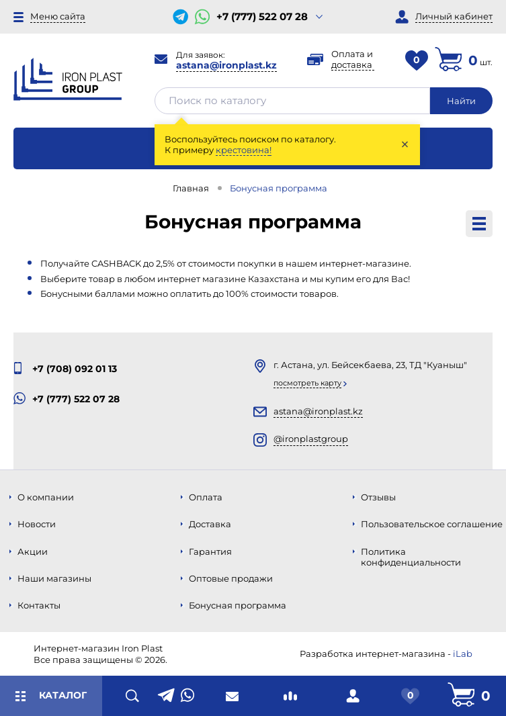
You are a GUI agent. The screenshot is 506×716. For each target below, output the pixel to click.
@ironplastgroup (310, 438)
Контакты (38, 605)
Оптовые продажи (231, 578)
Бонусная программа (237, 605)
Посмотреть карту (307, 383)
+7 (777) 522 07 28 (262, 17)
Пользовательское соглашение (432, 524)
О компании (45, 497)
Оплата (205, 497)
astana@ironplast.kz (226, 65)
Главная (191, 188)
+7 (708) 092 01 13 (74, 369)
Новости (36, 524)
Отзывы (378, 497)
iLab (462, 653)
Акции (32, 551)
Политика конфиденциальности (411, 557)
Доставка (210, 524)
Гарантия (210, 551)
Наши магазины (54, 578)
